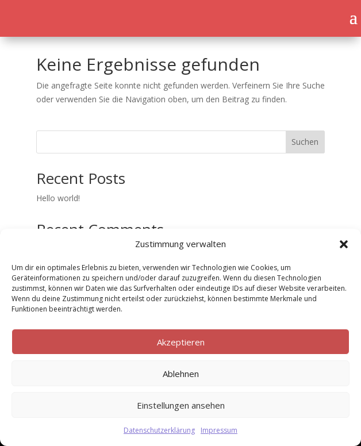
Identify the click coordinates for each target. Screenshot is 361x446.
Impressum (219, 430)
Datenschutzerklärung (159, 430)
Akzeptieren (181, 342)
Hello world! (58, 198)
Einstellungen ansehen (181, 405)
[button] (344, 244)
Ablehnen (181, 373)
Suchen (304, 141)
